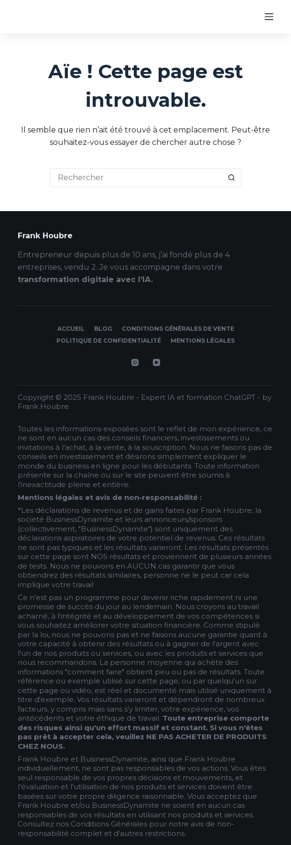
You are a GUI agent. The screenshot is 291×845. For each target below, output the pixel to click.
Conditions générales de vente (178, 328)
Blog (103, 328)
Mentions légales (203, 340)
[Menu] (269, 16)
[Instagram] (135, 362)
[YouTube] (156, 362)
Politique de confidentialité (108, 340)
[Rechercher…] (136, 177)
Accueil (71, 328)
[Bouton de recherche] (231, 177)
